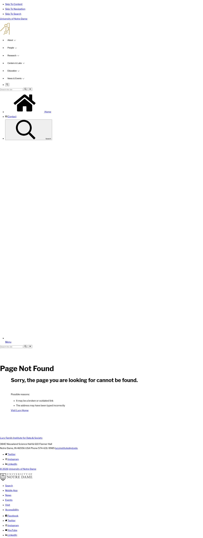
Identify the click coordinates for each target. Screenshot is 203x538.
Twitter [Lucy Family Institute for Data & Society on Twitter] (10, 454)
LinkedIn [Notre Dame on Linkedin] (11, 535)
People (11, 48)
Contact (10, 116)
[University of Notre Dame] (16, 480)
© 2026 (4, 469)
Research (12, 55)
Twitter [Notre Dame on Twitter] (10, 520)
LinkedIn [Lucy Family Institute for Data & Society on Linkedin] (11, 464)
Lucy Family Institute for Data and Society (101, 29)
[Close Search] (30, 89)
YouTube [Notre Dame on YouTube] (11, 530)
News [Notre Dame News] (8, 495)
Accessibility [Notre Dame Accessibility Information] (12, 509)
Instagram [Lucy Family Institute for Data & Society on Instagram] (12, 459)
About (10, 40)
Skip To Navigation (15, 9)
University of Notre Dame (13, 18)
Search (28, 130)
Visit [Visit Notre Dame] (7, 505)
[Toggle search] (7, 84)
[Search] (25, 89)
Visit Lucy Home (19, 410)
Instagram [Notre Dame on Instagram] (12, 525)
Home (28, 111)
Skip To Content (13, 4)
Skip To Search (13, 14)
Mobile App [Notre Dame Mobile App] (11, 490)
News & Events (14, 78)
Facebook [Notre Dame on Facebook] (11, 515)
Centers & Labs (15, 63)
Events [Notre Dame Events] (8, 500)
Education (12, 71)
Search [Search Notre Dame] (9, 485)
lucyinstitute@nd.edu (66, 448)
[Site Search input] (11, 89)
